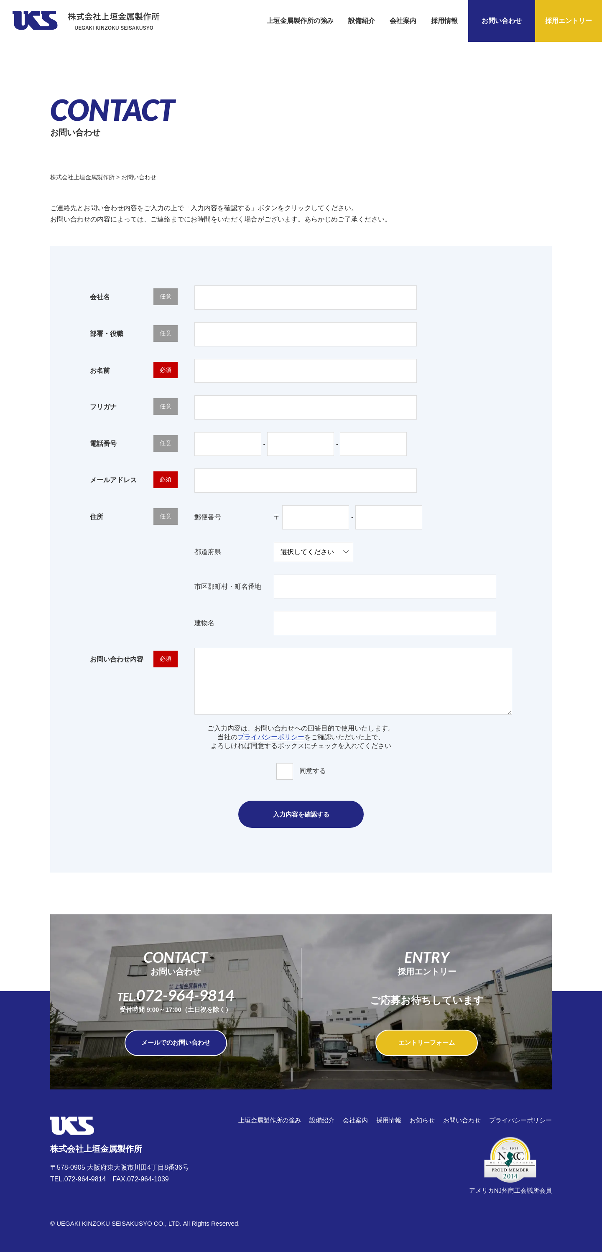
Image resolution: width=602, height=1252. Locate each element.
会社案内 (403, 20)
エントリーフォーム (426, 1042)
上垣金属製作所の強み (300, 20)
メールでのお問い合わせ (175, 1042)
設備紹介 (361, 20)
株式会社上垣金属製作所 (96, 1135)
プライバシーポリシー (270, 737)
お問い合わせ (502, 20)
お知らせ (422, 1120)
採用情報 (444, 20)
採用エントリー (568, 20)
